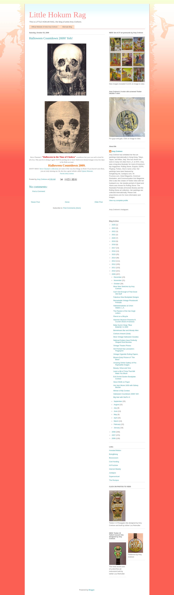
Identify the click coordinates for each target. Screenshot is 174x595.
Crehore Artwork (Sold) (122, 334)
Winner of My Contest (121, 391)
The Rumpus (114, 480)
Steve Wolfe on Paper (121, 382)
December (118, 277)
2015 (114, 254)
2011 (114, 268)
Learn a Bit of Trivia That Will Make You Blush (124, 372)
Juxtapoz (112, 473)
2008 (114, 432)
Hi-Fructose (113, 465)
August (116, 405)
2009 (114, 274)
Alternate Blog (67, 27)
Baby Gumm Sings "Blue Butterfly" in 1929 (122, 326)
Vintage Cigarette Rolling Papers (125, 354)
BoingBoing (113, 454)
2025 (114, 225)
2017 (114, 248)
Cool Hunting (114, 462)
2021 (114, 235)
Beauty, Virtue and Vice (122, 368)
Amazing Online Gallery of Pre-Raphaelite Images (125, 364)
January (117, 428)
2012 (114, 264)
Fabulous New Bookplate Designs (126, 297)
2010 (114, 271)
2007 (114, 435)
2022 (114, 231)
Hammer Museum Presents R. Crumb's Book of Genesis (124, 321)
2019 (114, 241)
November (118, 280)
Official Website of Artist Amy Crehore (44, 27)
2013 (114, 261)
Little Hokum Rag (57, 14)
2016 (114, 251)
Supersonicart (114, 476)
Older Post (99, 202)
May (115, 414)
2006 (114, 438)
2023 (114, 228)
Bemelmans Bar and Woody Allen (125, 330)
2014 (114, 258)
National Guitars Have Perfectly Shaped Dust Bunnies (125, 341)
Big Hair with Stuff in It (121, 397)
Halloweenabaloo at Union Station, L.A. (123, 307)
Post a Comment (38, 191)
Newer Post (35, 202)
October (117, 284)
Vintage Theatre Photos (122, 346)
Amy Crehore (117, 151)
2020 (114, 238)
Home (67, 202)
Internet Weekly (115, 469)
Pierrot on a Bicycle (120, 316)
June (116, 411)
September (118, 401)
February (117, 424)
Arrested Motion (115, 450)
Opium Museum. (87, 171)
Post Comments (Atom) (72, 208)
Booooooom (113, 458)
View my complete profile (118, 200)
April (116, 418)
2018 (114, 244)
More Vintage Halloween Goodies (125, 337)
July (115, 408)
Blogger (91, 590)
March (116, 421)
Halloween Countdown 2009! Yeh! (126, 394)
